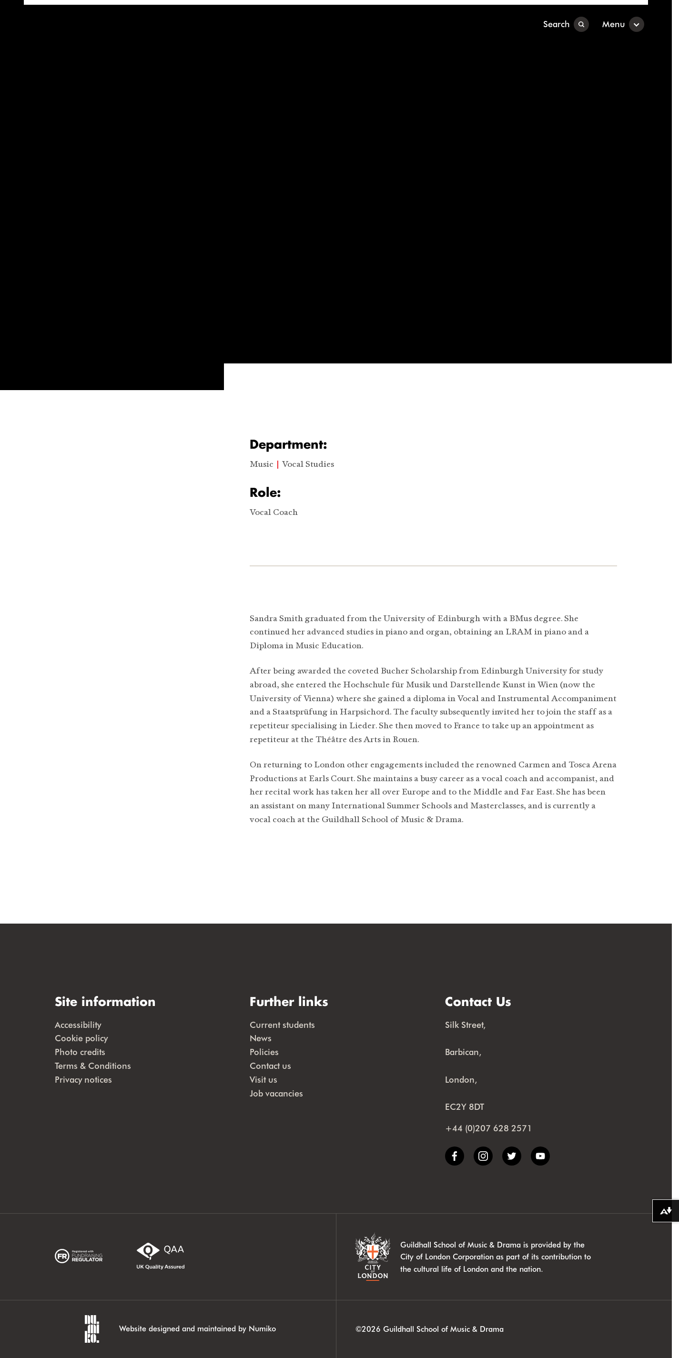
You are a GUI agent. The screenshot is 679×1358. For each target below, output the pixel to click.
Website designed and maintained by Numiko (197, 1328)
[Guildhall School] (83, 24)
